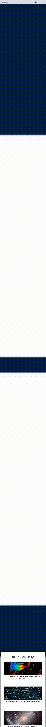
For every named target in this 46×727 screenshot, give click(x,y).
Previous (2, 325)
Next (44, 325)
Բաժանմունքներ (22, 657)
